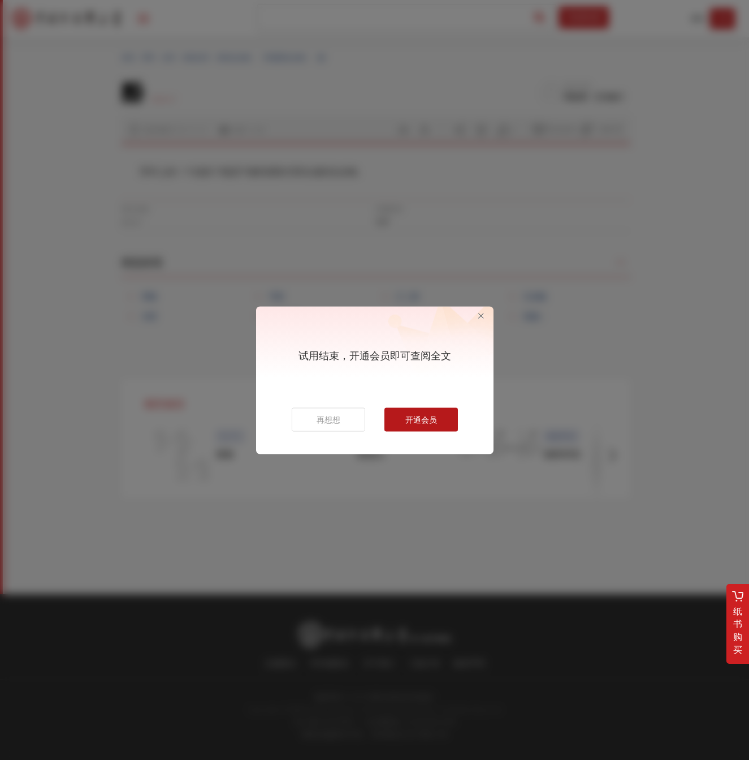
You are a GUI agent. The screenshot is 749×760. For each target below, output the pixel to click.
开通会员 (421, 419)
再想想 (328, 419)
